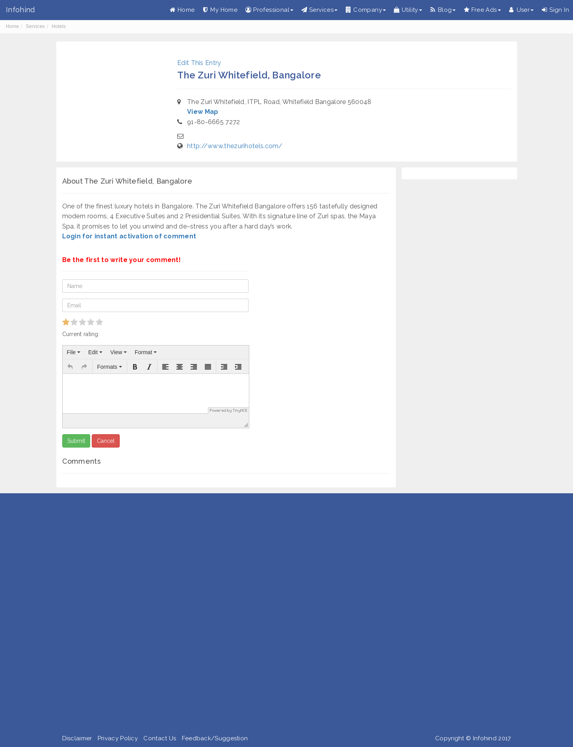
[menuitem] (73, 352)
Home (182, 9)
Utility (408, 9)
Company (365, 9)
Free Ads (482, 9)
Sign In (555, 9)
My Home (219, 9)
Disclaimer (77, 738)
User (521, 9)
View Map (202, 111)
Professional (269, 9)
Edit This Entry (199, 63)
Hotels (59, 26)
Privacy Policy (118, 738)
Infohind (20, 10)
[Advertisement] (236, 615)
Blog (443, 9)
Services (319, 9)
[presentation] (73, 352)
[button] (70, 367)
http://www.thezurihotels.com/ (235, 146)
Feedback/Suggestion (215, 738)
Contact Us (159, 738)
